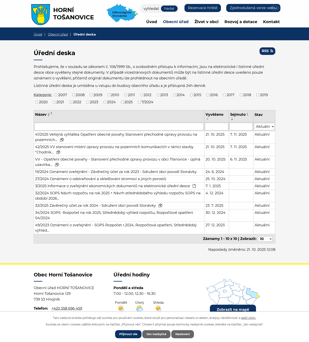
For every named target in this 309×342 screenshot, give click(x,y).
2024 (111, 102)
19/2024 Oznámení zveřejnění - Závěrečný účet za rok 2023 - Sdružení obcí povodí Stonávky (116, 172)
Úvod (151, 21)
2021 (60, 102)
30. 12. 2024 (216, 212)
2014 (181, 95)
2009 (97, 95)
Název (42, 114)
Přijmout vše (128, 334)
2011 (131, 95)
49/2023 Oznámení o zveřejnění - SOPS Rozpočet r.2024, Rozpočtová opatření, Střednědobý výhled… (116, 228)
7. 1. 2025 (213, 186)
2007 (62, 95)
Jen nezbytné (156, 334)
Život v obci (207, 21)
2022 (77, 102)
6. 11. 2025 (238, 159)
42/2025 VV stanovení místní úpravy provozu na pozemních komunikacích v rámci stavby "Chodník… (114, 149)
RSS (267, 51)
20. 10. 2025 (216, 159)
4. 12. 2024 (215, 193)
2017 (231, 95)
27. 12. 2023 (215, 225)
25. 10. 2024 (216, 179)
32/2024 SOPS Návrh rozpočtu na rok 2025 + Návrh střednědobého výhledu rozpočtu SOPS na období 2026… (118, 196)
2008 (80, 95)
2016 (214, 95)
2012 (147, 95)
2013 (164, 95)
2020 (43, 102)
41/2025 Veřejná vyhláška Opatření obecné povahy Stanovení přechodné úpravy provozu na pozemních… (116, 137)
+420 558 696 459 (66, 308)
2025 (128, 102)
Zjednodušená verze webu (253, 8)
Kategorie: (43, 95)
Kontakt (271, 21)
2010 (115, 95)
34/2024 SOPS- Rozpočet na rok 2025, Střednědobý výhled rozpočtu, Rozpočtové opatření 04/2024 (114, 215)
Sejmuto (239, 114)
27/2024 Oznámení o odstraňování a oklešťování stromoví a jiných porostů (100, 179)
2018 (247, 95)
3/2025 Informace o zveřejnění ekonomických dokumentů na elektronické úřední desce (115, 186)
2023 (94, 102)
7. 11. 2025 (238, 134)
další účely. (248, 318)
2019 (264, 95)
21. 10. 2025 (215, 134)
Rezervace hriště (202, 8)
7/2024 (147, 102)
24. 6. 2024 (215, 172)
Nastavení (182, 334)
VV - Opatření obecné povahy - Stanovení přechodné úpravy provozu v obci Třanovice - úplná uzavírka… (117, 162)
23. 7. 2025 (214, 205)
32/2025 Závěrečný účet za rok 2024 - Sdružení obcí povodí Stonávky (98, 205)
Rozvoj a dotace (240, 21)
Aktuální (262, 134)
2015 (197, 95)
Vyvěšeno (215, 114)
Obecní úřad (176, 21)
